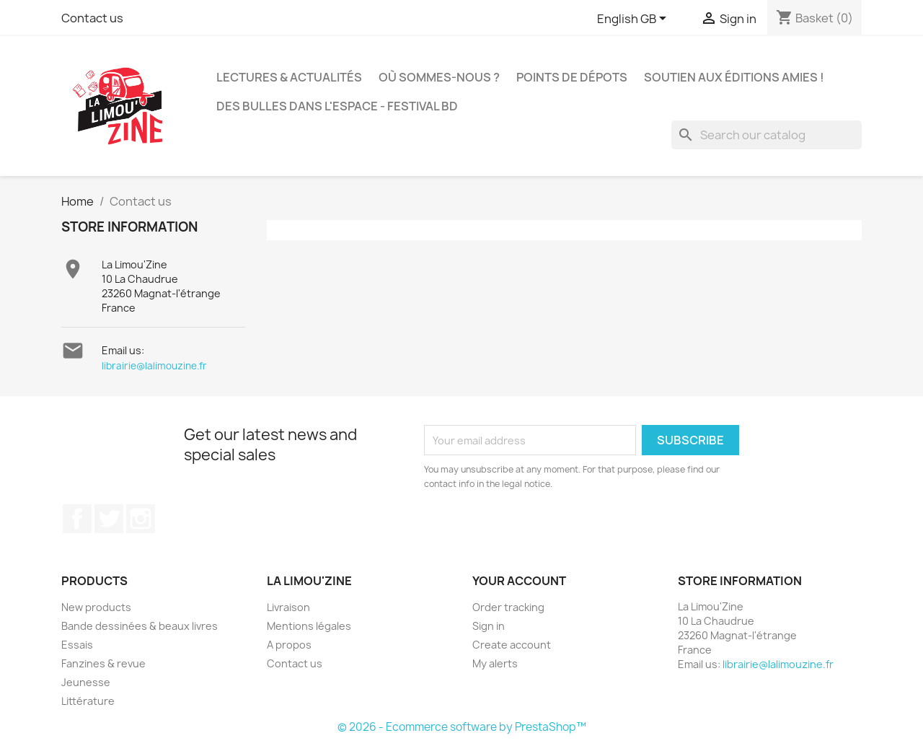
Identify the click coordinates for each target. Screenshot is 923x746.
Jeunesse (85, 682)
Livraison (288, 607)
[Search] (766, 134)
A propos (289, 644)
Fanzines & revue (103, 663)
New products (96, 607)
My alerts (495, 663)
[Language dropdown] (634, 19)
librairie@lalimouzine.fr (154, 365)
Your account (519, 581)
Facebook (77, 518)
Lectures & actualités (289, 77)
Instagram (140, 518)
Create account (511, 644)
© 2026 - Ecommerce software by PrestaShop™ (461, 726)
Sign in (488, 626)
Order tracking (508, 607)
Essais (77, 644)
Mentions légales (309, 626)
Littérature (88, 701)
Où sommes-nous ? (439, 77)
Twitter (108, 518)
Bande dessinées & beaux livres (139, 626)
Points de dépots (571, 77)
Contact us (92, 18)
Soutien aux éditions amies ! (734, 77)
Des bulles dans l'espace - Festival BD (337, 106)
